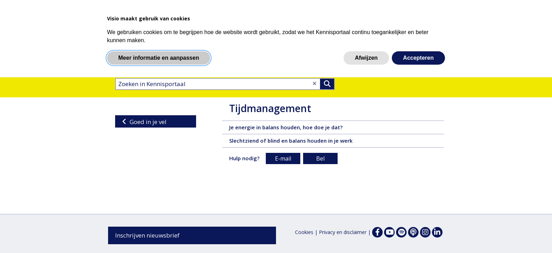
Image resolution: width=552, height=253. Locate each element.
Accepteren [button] (418, 58)
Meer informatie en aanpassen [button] (158, 58)
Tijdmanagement (270, 108)
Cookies (304, 232)
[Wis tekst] (314, 83)
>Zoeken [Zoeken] (327, 84)
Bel (320, 158)
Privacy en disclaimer (342, 232)
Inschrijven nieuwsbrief (147, 235)
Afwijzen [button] (366, 58)
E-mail (283, 158)
